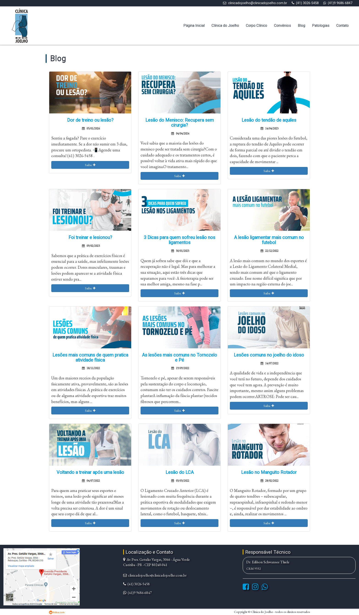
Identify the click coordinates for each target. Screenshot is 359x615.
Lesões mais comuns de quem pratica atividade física (90, 357)
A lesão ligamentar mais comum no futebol (269, 240)
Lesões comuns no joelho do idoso (269, 355)
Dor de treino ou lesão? (90, 120)
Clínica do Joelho (225, 25)
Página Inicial (194, 25)
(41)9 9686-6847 (340, 3)
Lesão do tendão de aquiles (269, 120)
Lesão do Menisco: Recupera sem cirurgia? (179, 123)
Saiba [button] (90, 165)
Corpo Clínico (256, 25)
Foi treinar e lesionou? (90, 237)
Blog (301, 25)
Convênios (282, 25)
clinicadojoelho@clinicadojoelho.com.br (257, 3)
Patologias (320, 25)
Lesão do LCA (180, 472)
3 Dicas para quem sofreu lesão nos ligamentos (179, 240)
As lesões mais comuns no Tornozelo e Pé (179, 357)
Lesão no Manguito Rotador (269, 472)
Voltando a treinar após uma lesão (90, 472)
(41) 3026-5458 (307, 3)
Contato (342, 25)
